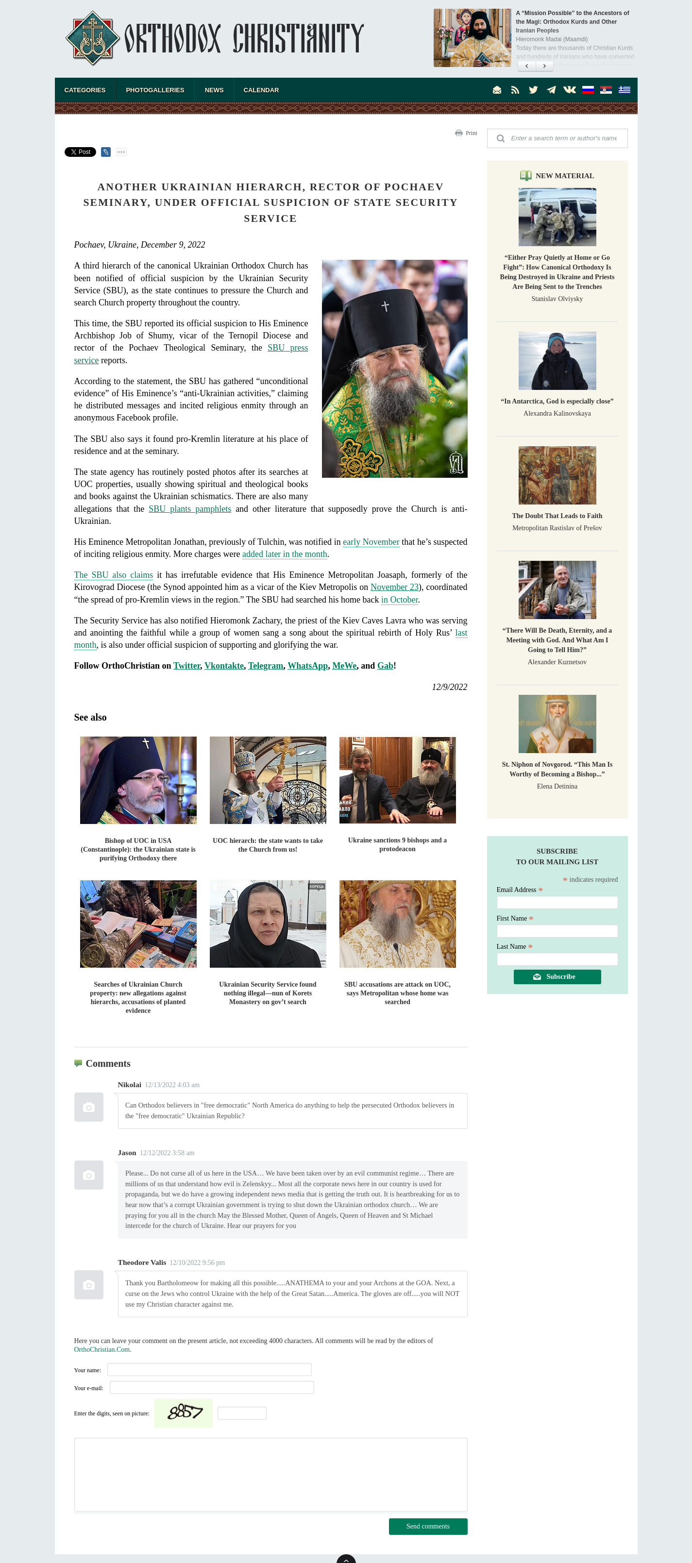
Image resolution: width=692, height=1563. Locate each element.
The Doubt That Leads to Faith (557, 516)
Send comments (428, 1526)
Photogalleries (155, 90)
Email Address (520, 889)
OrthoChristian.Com (102, 1349)
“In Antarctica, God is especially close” (557, 401)
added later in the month (284, 554)
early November (371, 542)
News (214, 90)
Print (471, 133)
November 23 (395, 587)
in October (399, 600)
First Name (515, 918)
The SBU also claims (113, 575)
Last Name (515, 946)
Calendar (261, 90)
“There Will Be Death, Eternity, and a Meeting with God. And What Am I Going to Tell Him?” (557, 640)
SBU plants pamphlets (190, 509)
